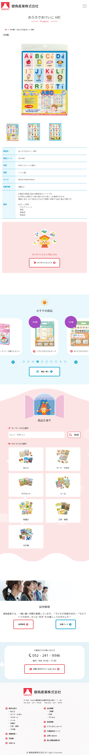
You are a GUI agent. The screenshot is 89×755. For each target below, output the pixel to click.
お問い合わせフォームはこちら (44, 669)
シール (12, 720)
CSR (50, 714)
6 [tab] (47, 361)
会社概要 (50, 708)
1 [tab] (24, 361)
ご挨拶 (51, 711)
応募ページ (64, 624)
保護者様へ (13, 734)
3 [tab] (33, 361)
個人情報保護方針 (53, 740)
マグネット (14, 717)
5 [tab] (42, 361)
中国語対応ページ (53, 731)
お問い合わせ (52, 736)
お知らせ (12, 743)
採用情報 (21, 624)
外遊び (12, 723)
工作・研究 (14, 726)
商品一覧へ (42, 371)
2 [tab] (28, 361)
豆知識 (11, 738)
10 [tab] (65, 361)
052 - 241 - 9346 (46, 655)
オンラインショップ (44, 263)
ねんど (12, 711)
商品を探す (13, 708)
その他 (12, 30)
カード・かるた (16, 714)
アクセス (52, 717)
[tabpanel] (44, 336)
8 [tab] (56, 361)
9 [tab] (60, 361)
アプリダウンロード (54, 727)
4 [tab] (37, 361)
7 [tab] (51, 361)
